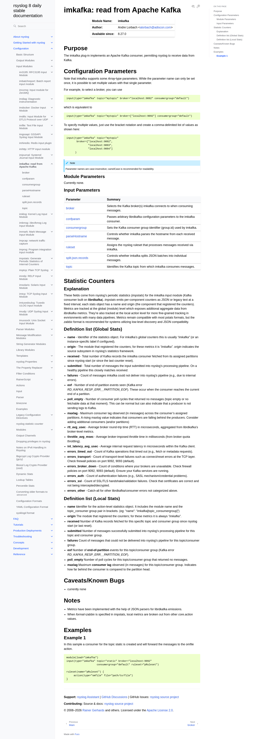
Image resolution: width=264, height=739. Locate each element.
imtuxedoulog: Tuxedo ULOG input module (32, 304)
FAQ (16, 518)
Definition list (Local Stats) (229, 39)
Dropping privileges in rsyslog (33, 441)
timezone (21, 403)
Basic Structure (25, 54)
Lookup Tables (24, 479)
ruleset (26, 196)
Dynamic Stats (24, 474)
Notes (216, 48)
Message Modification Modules (28, 337)
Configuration (21, 48)
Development (21, 548)
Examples (22, 409)
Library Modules (25, 349)
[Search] (32, 26)
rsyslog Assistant (88, 697)
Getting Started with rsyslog (29, 42)
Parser (20, 397)
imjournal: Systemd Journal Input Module (31, 156)
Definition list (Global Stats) (230, 35)
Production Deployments (27, 530)
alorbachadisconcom (155, 27)
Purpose (218, 11)
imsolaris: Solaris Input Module (32, 286)
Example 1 (222, 56)
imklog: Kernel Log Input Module (33, 215)
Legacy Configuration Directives (28, 416)
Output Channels (26, 435)
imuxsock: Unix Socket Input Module (32, 322)
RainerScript (23, 379)
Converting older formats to (32, 493)
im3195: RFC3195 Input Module (33, 74)
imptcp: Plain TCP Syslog (33, 270)
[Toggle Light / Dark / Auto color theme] (198, 6)
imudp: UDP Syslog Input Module (33, 313)
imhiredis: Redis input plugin (35, 143)
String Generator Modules (31, 344)
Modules (21, 429)
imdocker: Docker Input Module (32, 109)
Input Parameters (225, 23)
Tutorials (18, 524)
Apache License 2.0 (160, 710)
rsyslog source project (164, 697)
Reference (19, 554)
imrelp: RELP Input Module (30, 277)
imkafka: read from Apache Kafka (30, 165)
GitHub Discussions (114, 697)
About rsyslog (21, 36)
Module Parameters (226, 19)
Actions (20, 385)
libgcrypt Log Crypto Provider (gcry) (33, 458)
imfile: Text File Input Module (31, 127)
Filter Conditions (25, 373)
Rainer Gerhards (93, 710)
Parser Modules (25, 329)
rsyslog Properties (26, 361)
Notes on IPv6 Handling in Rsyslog (31, 449)
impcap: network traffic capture (32, 242)
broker (26, 172)
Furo (77, 734)
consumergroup (31, 184)
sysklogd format (25, 512)
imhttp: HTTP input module (34, 149)
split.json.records (32, 202)
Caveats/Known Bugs (224, 43)
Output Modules (25, 60)
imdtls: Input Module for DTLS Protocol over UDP (33, 118)
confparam (28, 178)
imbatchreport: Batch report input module (35, 82)
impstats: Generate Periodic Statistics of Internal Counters (31, 261)
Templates (22, 355)
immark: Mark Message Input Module (32, 233)
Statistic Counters (222, 27)
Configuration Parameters (226, 15)
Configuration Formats (29, 501)
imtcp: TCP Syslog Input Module (33, 295)
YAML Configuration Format (32, 506)
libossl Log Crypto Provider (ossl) (31, 466)
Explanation (222, 31)
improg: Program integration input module (35, 251)
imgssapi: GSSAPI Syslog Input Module (31, 136)
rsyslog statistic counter (29, 423)
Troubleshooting (22, 536)
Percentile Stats (25, 485)
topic (25, 208)
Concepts (18, 542)
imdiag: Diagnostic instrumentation (29, 100)
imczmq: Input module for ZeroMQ (33, 91)
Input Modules (24, 66)
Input (19, 391)
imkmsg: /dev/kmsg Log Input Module (32, 224)
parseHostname (31, 190)
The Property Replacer (29, 367)
